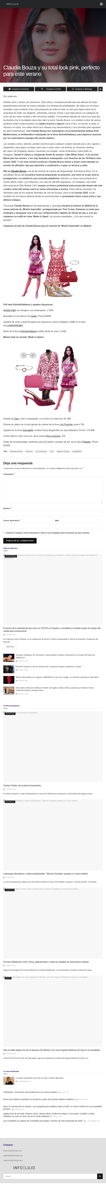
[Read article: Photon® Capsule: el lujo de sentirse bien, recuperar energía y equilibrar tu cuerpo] (8, 671)
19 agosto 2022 (81, 1101)
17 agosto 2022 (9, 1055)
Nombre (7, 509)
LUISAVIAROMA (14, 325)
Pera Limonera (53, 436)
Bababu (87, 442)
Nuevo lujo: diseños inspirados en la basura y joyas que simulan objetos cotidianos (38, 1101)
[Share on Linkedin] (100, 89)
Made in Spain (63, 451)
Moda (8, 980)
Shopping (10, 715)
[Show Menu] (101, 4)
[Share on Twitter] (50, 89)
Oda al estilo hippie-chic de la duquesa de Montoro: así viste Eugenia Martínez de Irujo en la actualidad (51, 1052)
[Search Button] (100, 1178)
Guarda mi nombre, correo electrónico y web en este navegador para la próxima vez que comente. (48, 534)
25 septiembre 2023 (92, 1123)
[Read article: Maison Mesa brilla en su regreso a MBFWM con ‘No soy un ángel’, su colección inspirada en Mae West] (8, 682)
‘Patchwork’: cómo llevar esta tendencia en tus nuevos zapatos (30, 1094)
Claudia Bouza (16, 451)
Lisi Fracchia (41, 451)
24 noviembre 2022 (23, 1083)
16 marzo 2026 (18, 1111)
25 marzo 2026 (22, 672)
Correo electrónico (12, 521)
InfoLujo (29, 451)
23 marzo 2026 (22, 682)
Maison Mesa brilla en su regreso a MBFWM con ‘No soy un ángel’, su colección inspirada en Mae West (57, 679)
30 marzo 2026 (9, 636)
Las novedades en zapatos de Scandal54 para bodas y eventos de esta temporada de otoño (43, 1123)
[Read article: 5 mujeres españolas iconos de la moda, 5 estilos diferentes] (8, 1082)
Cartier (33, 316)
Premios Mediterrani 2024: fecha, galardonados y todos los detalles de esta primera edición (46, 964)
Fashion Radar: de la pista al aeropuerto (22, 787)
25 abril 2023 (63, 1094)
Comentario (9, 474)
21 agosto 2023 (9, 791)
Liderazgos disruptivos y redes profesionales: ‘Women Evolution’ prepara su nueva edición (45, 875)
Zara (16, 418)
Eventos (10, 892)
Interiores (11, 557)
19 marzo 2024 (9, 967)
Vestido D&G (9, 310)
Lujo (52, 451)
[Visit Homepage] (12, 4)
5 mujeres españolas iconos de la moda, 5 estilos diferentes (40, 1080)
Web (57, 521)
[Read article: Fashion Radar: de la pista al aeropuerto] (53, 748)
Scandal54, (28, 430)
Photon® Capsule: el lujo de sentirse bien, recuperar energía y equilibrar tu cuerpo (48, 668)
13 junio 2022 (8, 879)
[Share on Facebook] (18, 89)
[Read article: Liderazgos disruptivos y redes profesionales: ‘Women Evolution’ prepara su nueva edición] (53, 836)
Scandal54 (77, 451)
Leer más (11, 647)
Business (10, 803)
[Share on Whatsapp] (82, 89)
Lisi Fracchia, (66, 424)
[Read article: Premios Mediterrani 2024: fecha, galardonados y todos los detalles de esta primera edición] (53, 924)
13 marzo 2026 (56, 1118)
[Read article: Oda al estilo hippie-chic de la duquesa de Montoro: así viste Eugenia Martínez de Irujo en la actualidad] (53, 1013)
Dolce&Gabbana (28, 331)
